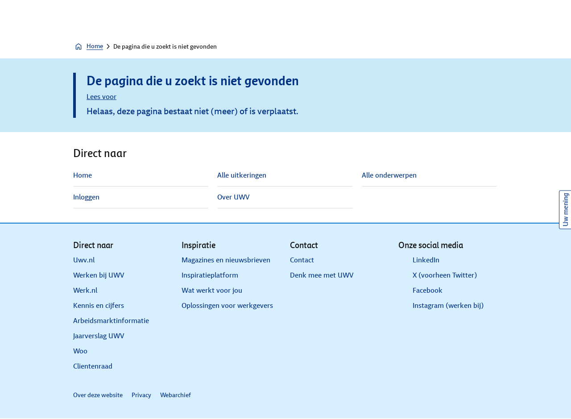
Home (88, 46)
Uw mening (565, 209)
